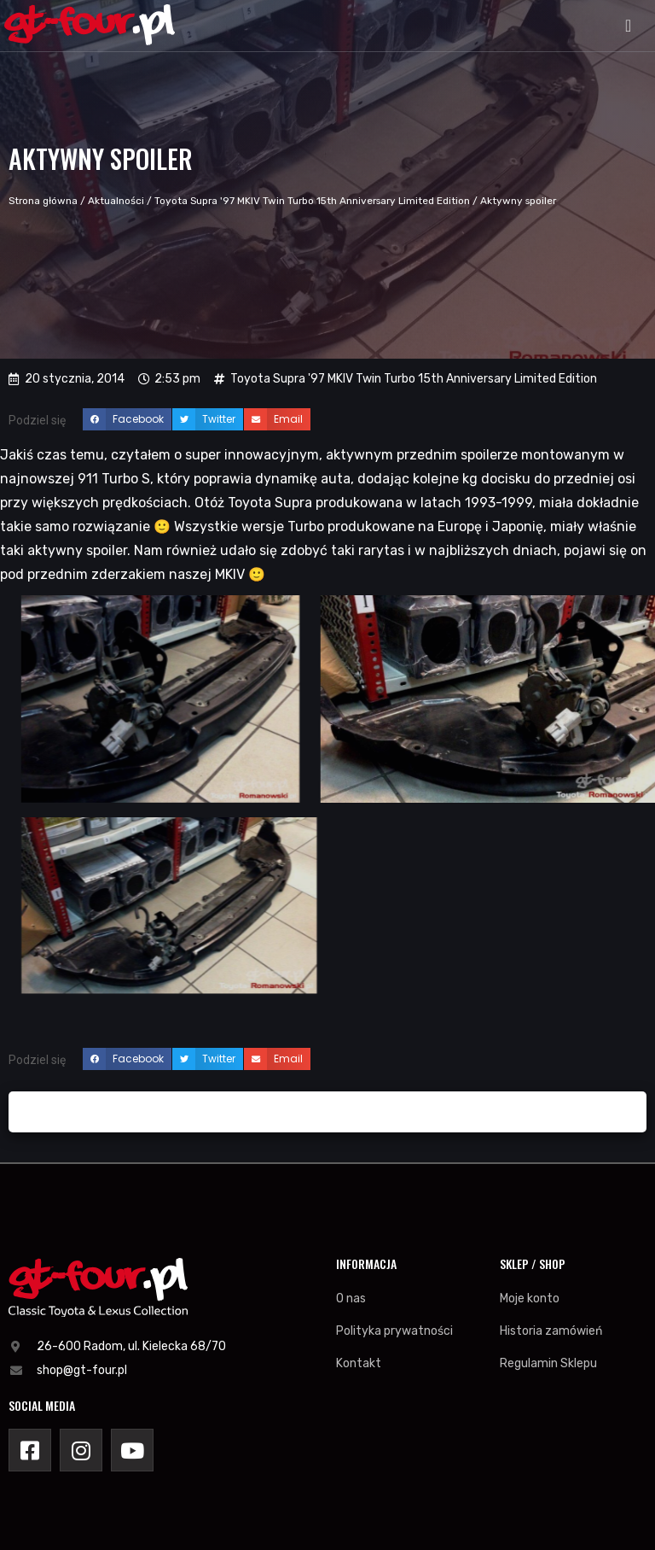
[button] (628, 25)
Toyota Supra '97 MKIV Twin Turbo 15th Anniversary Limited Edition (312, 201)
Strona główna (43, 201)
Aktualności (116, 201)
